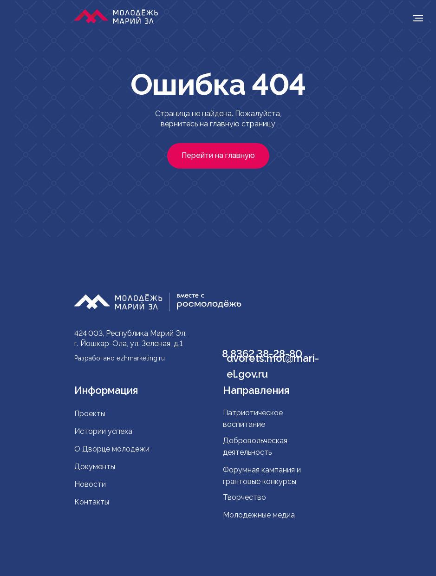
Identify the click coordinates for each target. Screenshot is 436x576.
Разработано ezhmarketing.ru (119, 358)
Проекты (89, 413)
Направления (256, 390)
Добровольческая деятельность (255, 446)
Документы (94, 466)
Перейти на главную (218, 155)
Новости (90, 484)
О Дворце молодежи (112, 449)
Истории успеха (103, 431)
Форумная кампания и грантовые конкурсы (262, 475)
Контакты (91, 501)
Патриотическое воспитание (253, 418)
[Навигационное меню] (418, 18)
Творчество (244, 497)
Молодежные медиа (260, 515)
